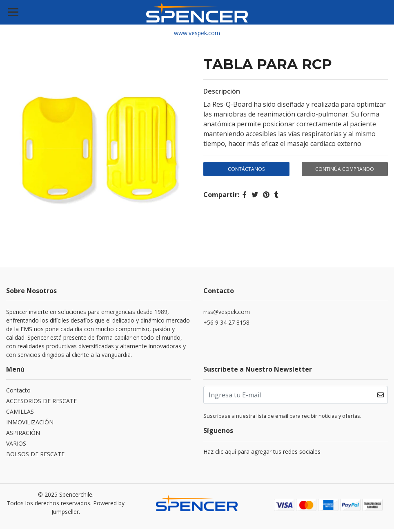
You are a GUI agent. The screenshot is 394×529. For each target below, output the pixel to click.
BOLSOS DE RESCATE (35, 454)
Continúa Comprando (344, 169)
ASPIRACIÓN (23, 433)
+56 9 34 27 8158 (226, 322)
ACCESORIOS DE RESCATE (41, 401)
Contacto (18, 390)
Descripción (221, 91)
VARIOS (16, 443)
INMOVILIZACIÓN (29, 422)
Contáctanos (246, 169)
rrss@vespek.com (226, 312)
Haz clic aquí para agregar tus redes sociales (262, 451)
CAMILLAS (20, 411)
